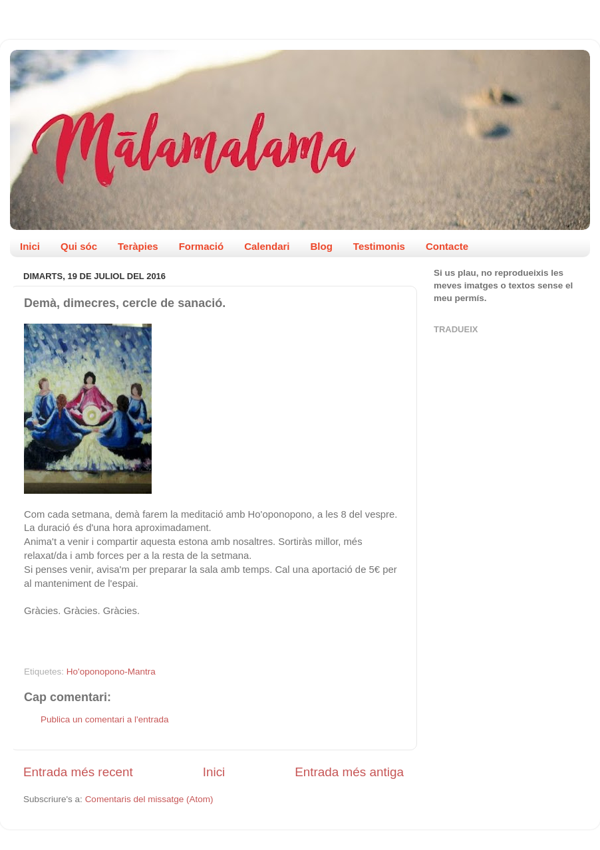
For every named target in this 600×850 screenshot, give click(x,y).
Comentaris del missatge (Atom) (149, 799)
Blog (322, 246)
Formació (201, 246)
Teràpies (138, 246)
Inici (30, 246)
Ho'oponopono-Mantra (111, 672)
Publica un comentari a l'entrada (104, 719)
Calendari (266, 246)
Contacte (447, 246)
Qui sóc (79, 246)
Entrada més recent (78, 772)
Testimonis (379, 246)
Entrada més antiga (349, 772)
